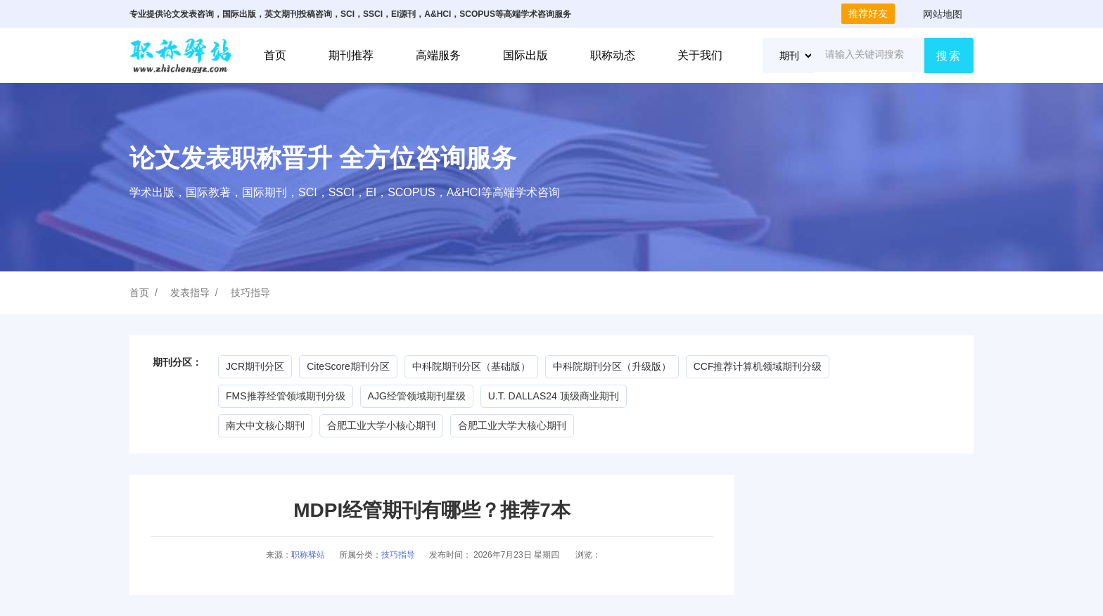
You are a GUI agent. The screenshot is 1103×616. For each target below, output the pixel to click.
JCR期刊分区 (255, 366)
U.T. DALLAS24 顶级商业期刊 (553, 396)
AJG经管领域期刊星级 (417, 396)
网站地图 (942, 14)
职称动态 (612, 55)
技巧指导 (250, 292)
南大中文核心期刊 (265, 425)
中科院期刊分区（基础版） (471, 366)
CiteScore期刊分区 (348, 366)
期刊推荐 (351, 55)
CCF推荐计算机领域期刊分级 (758, 366)
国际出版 (525, 55)
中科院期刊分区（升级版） (612, 366)
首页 (275, 55)
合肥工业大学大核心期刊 (512, 425)
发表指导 (190, 292)
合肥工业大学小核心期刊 (381, 425)
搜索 (949, 56)
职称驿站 (308, 555)
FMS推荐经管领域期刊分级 (285, 396)
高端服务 (438, 55)
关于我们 (699, 55)
